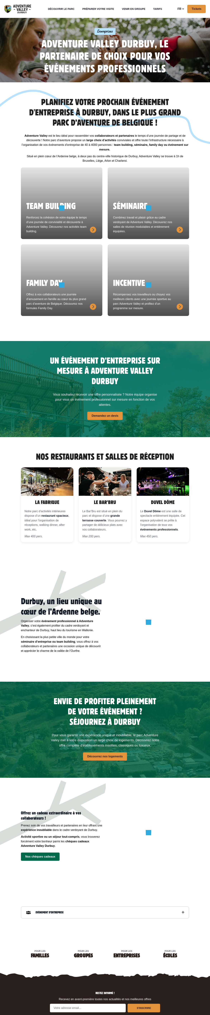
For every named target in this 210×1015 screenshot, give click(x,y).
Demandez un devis (105, 415)
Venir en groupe (133, 9)
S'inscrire (144, 1008)
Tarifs (157, 9)
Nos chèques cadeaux (40, 856)
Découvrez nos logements (105, 756)
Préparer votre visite (98, 9)
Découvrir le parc (61, 9)
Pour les (40, 954)
